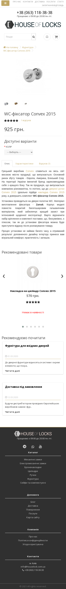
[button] (23, 326)
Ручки (33, 474)
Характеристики (24, 163)
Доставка (33, 505)
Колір (9, 146)
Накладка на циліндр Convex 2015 (33, 291)
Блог (33, 501)
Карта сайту (33, 517)
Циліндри (33, 471)
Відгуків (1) (44, 163)
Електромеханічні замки (33, 463)
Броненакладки (32, 467)
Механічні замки (33, 459)
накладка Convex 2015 (51, 192)
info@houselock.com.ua (33, 566)
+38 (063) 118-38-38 (34, 12)
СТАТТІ (60, 1)
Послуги (33, 513)
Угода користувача (33, 544)
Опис (7, 163)
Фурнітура (33, 478)
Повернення (33, 509)
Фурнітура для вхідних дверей (27, 346)
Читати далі (12, 370)
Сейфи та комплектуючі (33, 482)
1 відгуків (26, 120)
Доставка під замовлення (23, 387)
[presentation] (4, 276)
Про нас (33, 536)
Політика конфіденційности (33, 540)
